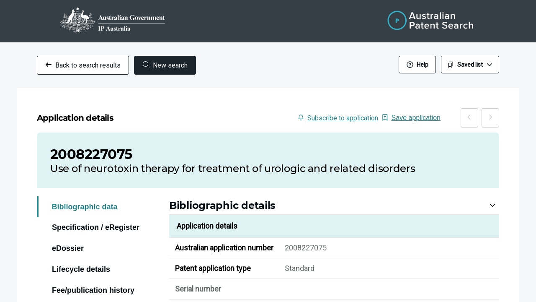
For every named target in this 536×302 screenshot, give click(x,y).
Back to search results (83, 65)
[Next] (498, 113)
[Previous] (494, 113)
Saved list (470, 64)
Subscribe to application (386, 113)
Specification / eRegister (95, 217)
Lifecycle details (81, 259)
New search (165, 65)
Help (417, 64)
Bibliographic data (85, 197)
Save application (449, 113)
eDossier (68, 238)
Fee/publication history (93, 280)
